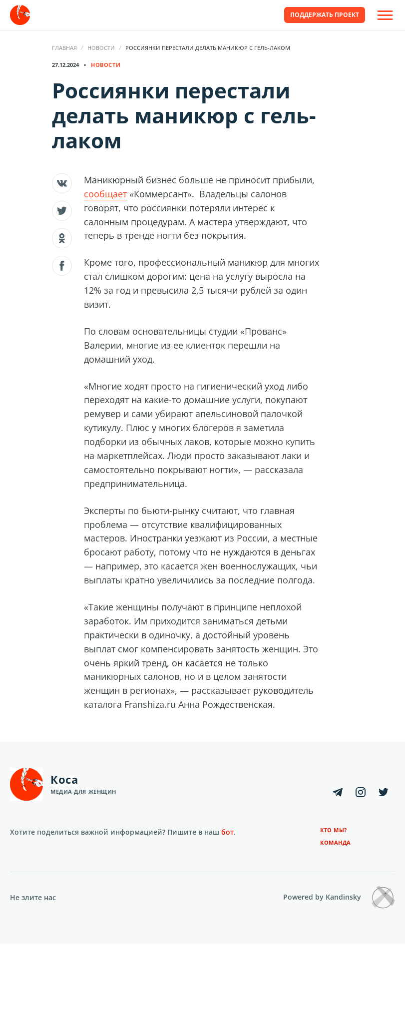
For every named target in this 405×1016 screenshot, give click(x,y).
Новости (101, 47)
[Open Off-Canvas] (385, 15)
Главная (64, 47)
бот (227, 832)
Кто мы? (333, 830)
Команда (335, 842)
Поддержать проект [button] (324, 14)
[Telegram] (337, 792)
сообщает (105, 194)
